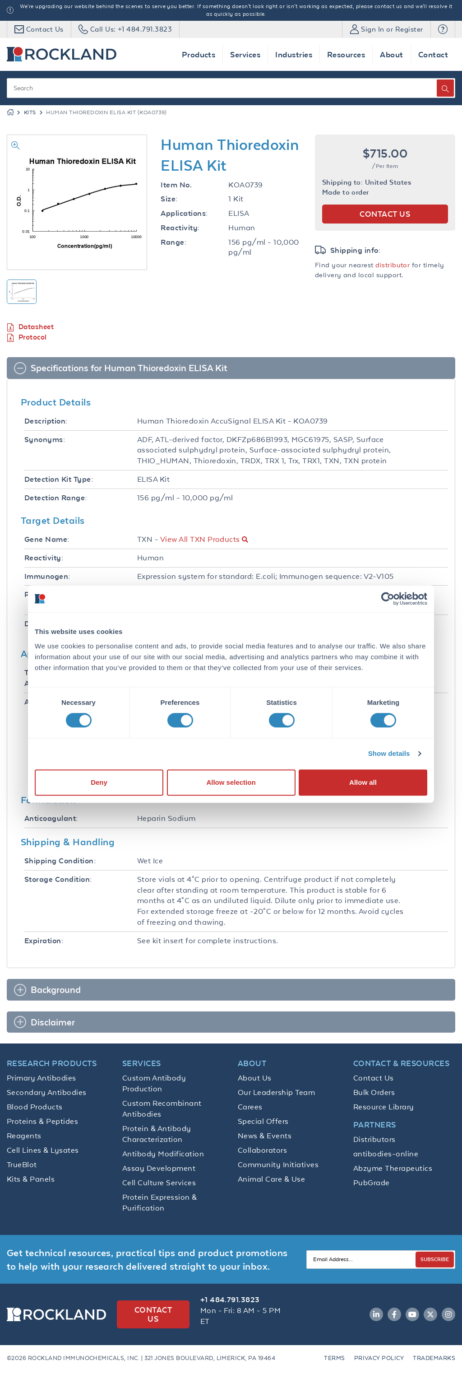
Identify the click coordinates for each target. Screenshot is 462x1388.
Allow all (363, 782)
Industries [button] (293, 54)
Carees (250, 1106)
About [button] (391, 54)
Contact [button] (433, 54)
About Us (255, 1077)
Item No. (176, 185)
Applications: (184, 213)
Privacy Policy (379, 1358)
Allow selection (230, 782)
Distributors (374, 1139)
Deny (99, 782)
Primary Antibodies (41, 1077)
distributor (392, 265)
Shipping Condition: (60, 861)
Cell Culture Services (159, 1182)
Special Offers (263, 1121)
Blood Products (35, 1106)
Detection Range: (55, 498)
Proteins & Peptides (42, 1121)
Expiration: (43, 940)
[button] (442, 29)
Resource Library (383, 1106)
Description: (46, 421)
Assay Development (158, 1168)
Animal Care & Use (271, 1178)
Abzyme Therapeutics (392, 1168)
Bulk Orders (374, 1092)
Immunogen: (47, 576)
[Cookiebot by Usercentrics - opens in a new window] (387, 599)
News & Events (264, 1135)
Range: (173, 242)
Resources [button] (346, 54)
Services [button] (245, 54)
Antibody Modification (163, 1153)
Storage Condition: (58, 879)
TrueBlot (22, 1164)
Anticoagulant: (51, 818)
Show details (389, 753)
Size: (169, 199)
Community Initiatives (278, 1164)
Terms (334, 1358)
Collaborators (262, 1150)
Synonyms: (44, 439)
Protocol (27, 337)
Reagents (24, 1135)
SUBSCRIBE (434, 1259)
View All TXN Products (200, 539)
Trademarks (434, 1358)
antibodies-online (385, 1153)
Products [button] (199, 54)
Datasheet (30, 327)
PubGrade (371, 1182)
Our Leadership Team (276, 1092)
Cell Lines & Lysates (43, 1150)
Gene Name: (46, 539)
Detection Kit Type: (58, 479)
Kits (30, 112)
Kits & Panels (31, 1178)
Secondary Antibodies (47, 1092)
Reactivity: (180, 228)
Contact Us (373, 1077)
